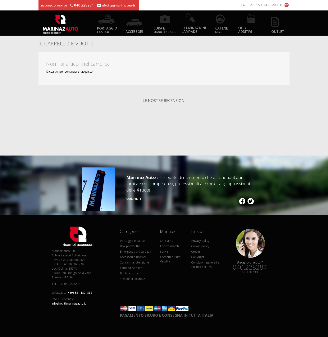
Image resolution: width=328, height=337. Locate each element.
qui (57, 71)
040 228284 (84, 5)
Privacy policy (200, 241)
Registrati (247, 5)
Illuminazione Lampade (194, 29)
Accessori (134, 31)
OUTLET (277, 31)
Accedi (262, 5)
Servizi (164, 251)
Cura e (165, 29)
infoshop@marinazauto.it (118, 5)
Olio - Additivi (245, 29)
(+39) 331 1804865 (79, 293)
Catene (221, 29)
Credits (196, 251)
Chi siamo (166, 241)
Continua (132, 199)
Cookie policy (200, 246)
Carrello (277, 5)
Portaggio (107, 29)
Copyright (197, 257)
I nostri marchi (169, 246)
